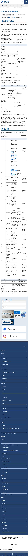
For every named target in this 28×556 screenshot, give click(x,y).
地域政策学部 (4, 405)
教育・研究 (3, 436)
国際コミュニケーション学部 (6, 400)
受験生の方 (4, 511)
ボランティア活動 (4, 305)
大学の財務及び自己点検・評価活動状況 (8, 372)
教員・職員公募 (4, 380)
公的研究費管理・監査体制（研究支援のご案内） (9, 450)
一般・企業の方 (4, 519)
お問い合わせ (4, 528)
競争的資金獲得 (4, 378)
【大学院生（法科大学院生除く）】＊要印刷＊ (14, 155)
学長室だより (4, 358)
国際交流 (2, 475)
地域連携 (3, 375)
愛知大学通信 (4, 525)
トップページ (3, 350)
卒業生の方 (4, 517)
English (6, 5)
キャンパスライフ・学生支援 (7, 299)
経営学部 (3, 394)
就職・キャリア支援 (4, 481)
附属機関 (3, 455)
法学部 (3, 389)
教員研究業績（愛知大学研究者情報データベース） (10, 444)
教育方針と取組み (5, 364)
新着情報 (3, 486)
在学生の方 (4, 514)
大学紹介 (2, 353)
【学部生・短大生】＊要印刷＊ (13, 152)
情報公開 (3, 367)
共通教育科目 (4, 411)
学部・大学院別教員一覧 (6, 442)
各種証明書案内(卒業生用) (12, 17)
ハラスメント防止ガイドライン (18, 537)
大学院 (3, 414)
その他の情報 (3, 522)
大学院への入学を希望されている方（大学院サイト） (10, 430)
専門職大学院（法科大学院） (6, 417)
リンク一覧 (23, 5)
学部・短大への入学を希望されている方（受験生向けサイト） (11, 428)
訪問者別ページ (3, 506)
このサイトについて (4, 537)
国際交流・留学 (4, 478)
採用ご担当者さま (5, 489)
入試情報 (2, 422)
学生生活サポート (5, 303)
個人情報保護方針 (10, 537)
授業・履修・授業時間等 (5, 301)
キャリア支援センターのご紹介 (7, 494)
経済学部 (3, 392)
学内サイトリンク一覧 (5, 531)
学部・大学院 (3, 383)
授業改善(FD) (4, 453)
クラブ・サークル (4, 308)
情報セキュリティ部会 (13, 538)
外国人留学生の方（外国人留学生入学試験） (9, 433)
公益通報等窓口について (4, 538)
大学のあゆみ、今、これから (6, 361)
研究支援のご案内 (5, 447)
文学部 (3, 403)
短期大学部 (4, 408)
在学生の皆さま (4, 492)
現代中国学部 (4, 397)
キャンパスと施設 (5, 369)
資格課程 (3, 419)
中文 (14, 5)
